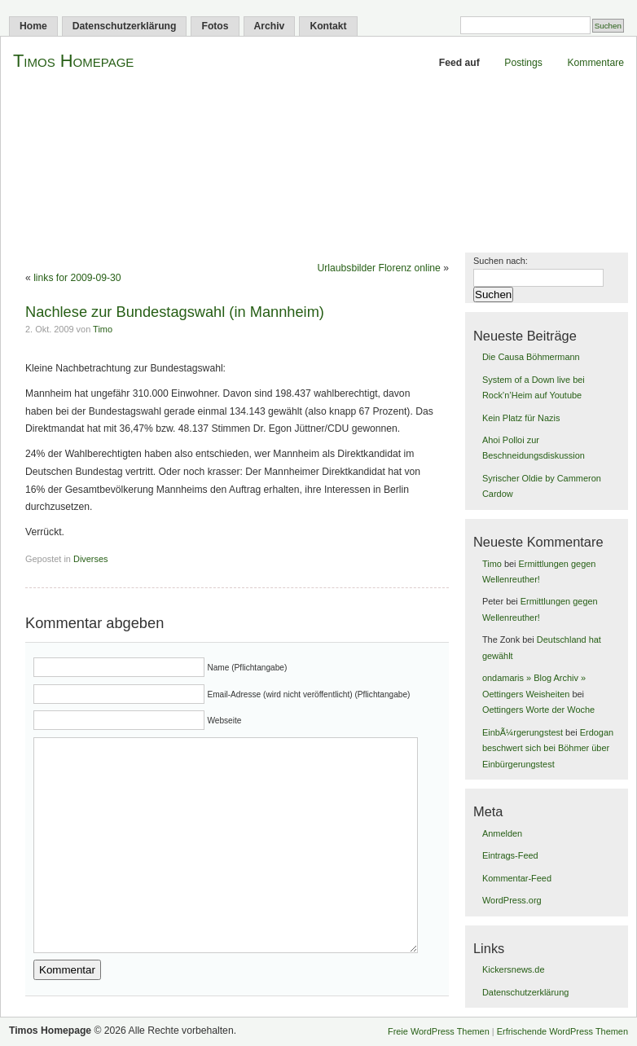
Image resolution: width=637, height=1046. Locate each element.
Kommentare (595, 62)
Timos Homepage (73, 61)
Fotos (214, 26)
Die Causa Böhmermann (531, 357)
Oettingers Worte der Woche (538, 709)
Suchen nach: (500, 261)
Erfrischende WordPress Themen (562, 1031)
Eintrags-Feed (510, 855)
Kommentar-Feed (516, 878)
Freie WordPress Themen (439, 1031)
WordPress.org (512, 900)
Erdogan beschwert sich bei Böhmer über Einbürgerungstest (547, 748)
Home (33, 26)
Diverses (90, 559)
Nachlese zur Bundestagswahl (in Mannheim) (174, 311)
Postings (523, 62)
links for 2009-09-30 (77, 277)
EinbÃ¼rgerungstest (522, 732)
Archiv (269, 26)
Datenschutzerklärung (124, 26)
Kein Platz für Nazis (521, 418)
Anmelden (502, 833)
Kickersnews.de (513, 969)
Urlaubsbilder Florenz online (379, 268)
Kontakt (328, 26)
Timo (102, 329)
